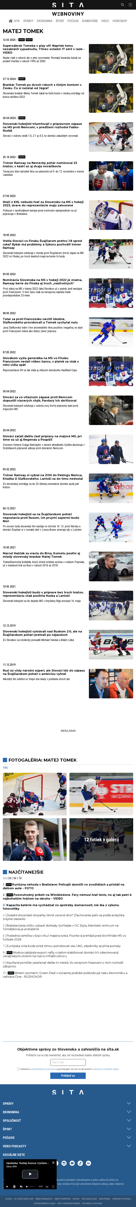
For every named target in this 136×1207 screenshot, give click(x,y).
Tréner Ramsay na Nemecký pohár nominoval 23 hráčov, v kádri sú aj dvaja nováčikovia (40, 164)
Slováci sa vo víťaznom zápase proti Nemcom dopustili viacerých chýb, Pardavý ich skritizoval (39, 399)
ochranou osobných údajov (106, 1069)
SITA (14, 21)
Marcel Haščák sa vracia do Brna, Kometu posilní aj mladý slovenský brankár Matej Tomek (41, 555)
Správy (28, 21)
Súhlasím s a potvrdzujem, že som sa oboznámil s (68, 1069)
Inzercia (8, 1199)
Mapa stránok (104, 1199)
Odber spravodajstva (43, 1199)
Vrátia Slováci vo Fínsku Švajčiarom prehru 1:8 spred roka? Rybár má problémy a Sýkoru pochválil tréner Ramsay (42, 244)
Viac (5, 767)
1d (4, 878)
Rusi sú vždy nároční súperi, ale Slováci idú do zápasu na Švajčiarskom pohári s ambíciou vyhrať (44, 672)
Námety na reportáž (62, 1199)
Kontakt (76, 1199)
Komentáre (90, 21)
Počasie (73, 21)
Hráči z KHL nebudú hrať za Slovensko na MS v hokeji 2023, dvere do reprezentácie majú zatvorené (43, 203)
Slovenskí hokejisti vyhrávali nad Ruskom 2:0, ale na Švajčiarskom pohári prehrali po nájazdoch (42, 633)
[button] (130, 5)
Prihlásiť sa (68, 1075)
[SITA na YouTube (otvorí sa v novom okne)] (72, 1164)
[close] (53, 1162)
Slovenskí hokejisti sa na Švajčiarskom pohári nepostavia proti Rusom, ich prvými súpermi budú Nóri (41, 518)
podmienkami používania (44, 1069)
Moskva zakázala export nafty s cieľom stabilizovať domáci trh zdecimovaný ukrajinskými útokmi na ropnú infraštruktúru (61, 954)
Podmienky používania (121, 1199)
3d (14, 878)
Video (105, 21)
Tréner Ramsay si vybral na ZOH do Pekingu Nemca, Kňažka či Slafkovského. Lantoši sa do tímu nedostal (43, 476)
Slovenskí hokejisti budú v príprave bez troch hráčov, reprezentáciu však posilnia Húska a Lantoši (43, 594)
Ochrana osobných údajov (44, 1204)
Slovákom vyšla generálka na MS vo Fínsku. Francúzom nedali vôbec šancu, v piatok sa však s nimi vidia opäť (41, 361)
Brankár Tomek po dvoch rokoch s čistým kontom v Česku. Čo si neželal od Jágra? (42, 86)
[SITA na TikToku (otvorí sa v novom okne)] (80, 1164)
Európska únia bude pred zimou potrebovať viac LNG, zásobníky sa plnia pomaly (64, 946)
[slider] (31, 1186)
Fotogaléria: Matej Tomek (42, 760)
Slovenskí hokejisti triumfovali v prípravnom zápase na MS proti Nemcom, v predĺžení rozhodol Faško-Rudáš (42, 127)
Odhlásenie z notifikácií (92, 1204)
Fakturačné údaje (89, 1199)
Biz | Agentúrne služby (23, 1199)
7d (20, 878)
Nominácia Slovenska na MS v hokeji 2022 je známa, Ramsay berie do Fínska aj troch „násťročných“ (42, 281)
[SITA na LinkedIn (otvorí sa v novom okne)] (88, 1164)
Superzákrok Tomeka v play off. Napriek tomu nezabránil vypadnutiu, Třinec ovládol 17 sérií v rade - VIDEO (44, 49)
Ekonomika (44, 21)
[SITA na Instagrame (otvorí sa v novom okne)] (64, 1164)
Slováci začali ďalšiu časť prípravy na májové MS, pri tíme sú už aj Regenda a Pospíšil (42, 438)
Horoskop (120, 21)
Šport (60, 21)
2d (9, 878)
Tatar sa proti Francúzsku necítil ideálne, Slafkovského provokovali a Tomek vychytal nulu (40, 320)
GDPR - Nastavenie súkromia (68, 1204)
